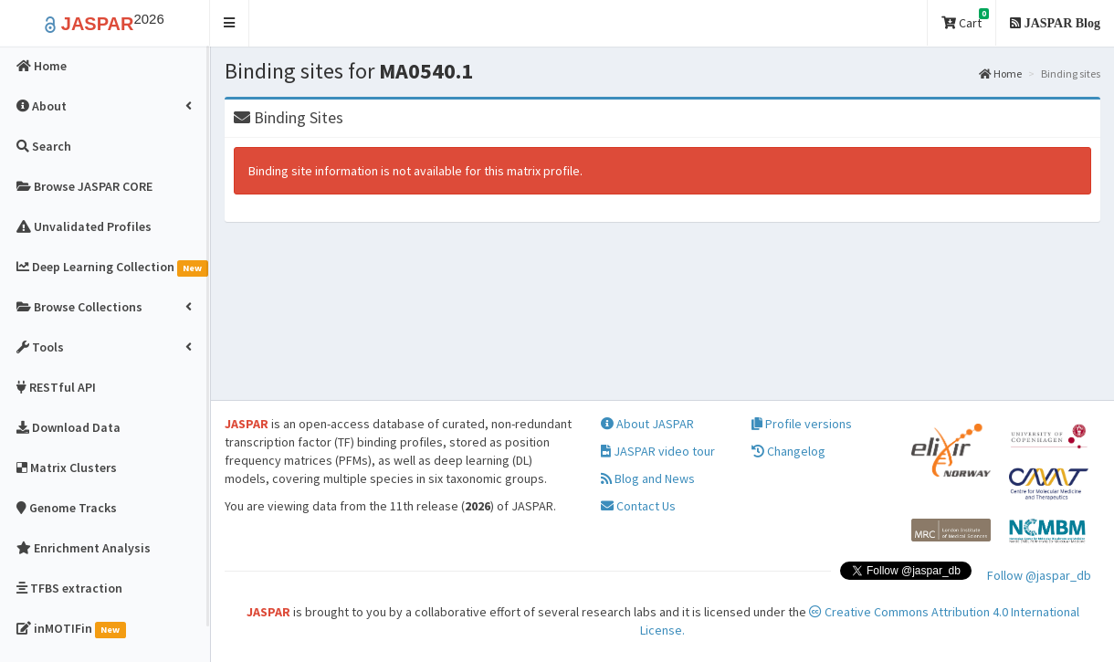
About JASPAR (647, 423)
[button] (229, 23)
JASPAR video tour (658, 451)
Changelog (788, 451)
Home (1000, 73)
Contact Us (638, 506)
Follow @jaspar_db (1039, 575)
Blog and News (648, 478)
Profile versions (801, 423)
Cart (965, 19)
